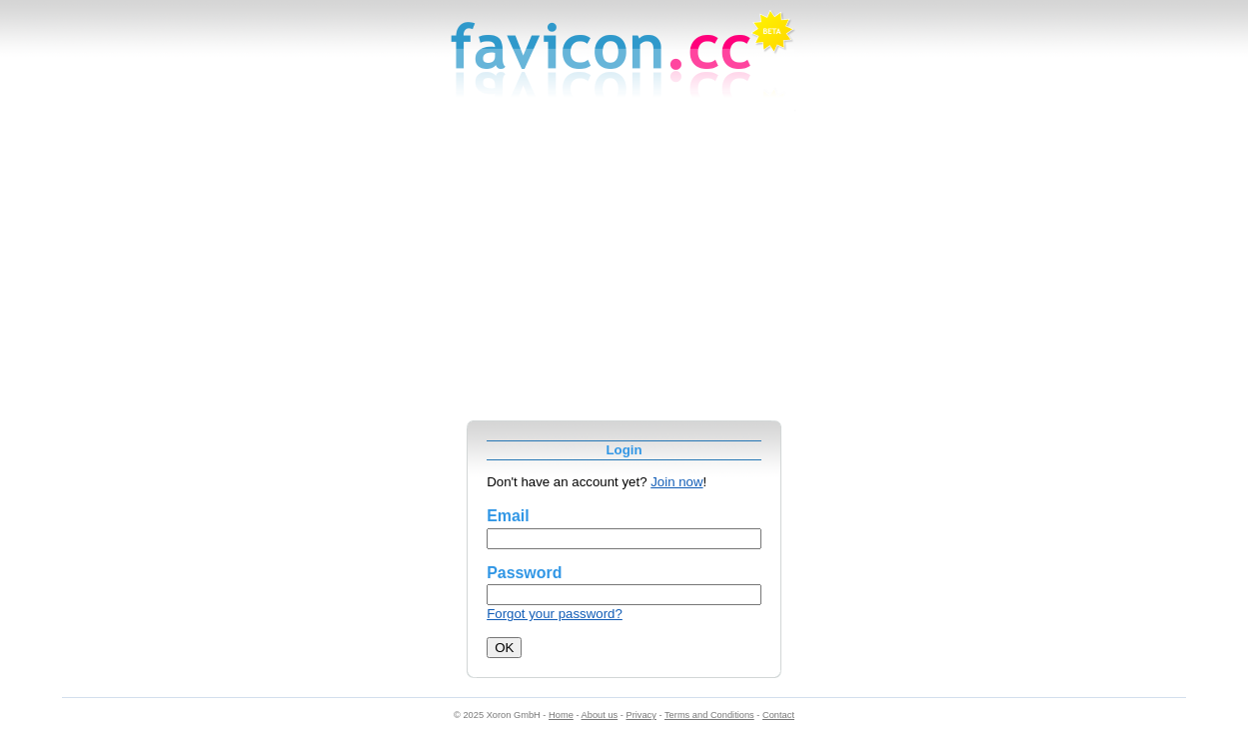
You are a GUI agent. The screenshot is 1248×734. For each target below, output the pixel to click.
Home (561, 715)
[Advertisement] (624, 270)
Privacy (640, 715)
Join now (676, 481)
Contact (778, 715)
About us (600, 715)
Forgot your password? (555, 613)
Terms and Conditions (709, 715)
